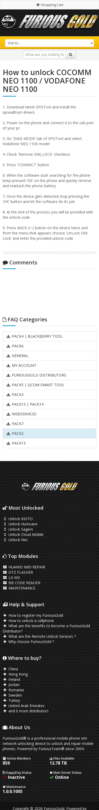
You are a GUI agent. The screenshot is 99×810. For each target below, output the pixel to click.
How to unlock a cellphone (28, 620)
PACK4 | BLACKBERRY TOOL (34, 336)
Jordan (11, 684)
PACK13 (16, 443)
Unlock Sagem (18, 529)
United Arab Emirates (24, 705)
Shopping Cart (49, 4)
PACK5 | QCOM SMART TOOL (35, 384)
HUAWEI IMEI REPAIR (24, 567)
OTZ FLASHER (18, 572)
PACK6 (14, 345)
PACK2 (14, 433)
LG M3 (11, 577)
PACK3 (14, 394)
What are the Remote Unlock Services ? (39, 636)
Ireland (11, 679)
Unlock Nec (15, 539)
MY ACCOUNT (21, 365)
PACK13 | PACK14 (25, 404)
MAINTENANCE (19, 588)
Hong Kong (15, 674)
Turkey (11, 700)
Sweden (12, 695)
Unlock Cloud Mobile (23, 534)
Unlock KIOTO (18, 518)
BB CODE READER (21, 582)
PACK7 (14, 423)
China (10, 668)
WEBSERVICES (21, 413)
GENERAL (17, 355)
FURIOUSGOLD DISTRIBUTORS (36, 375)
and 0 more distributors (26, 710)
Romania (13, 689)
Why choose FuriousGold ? (28, 641)
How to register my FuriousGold (33, 615)
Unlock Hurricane (20, 523)
